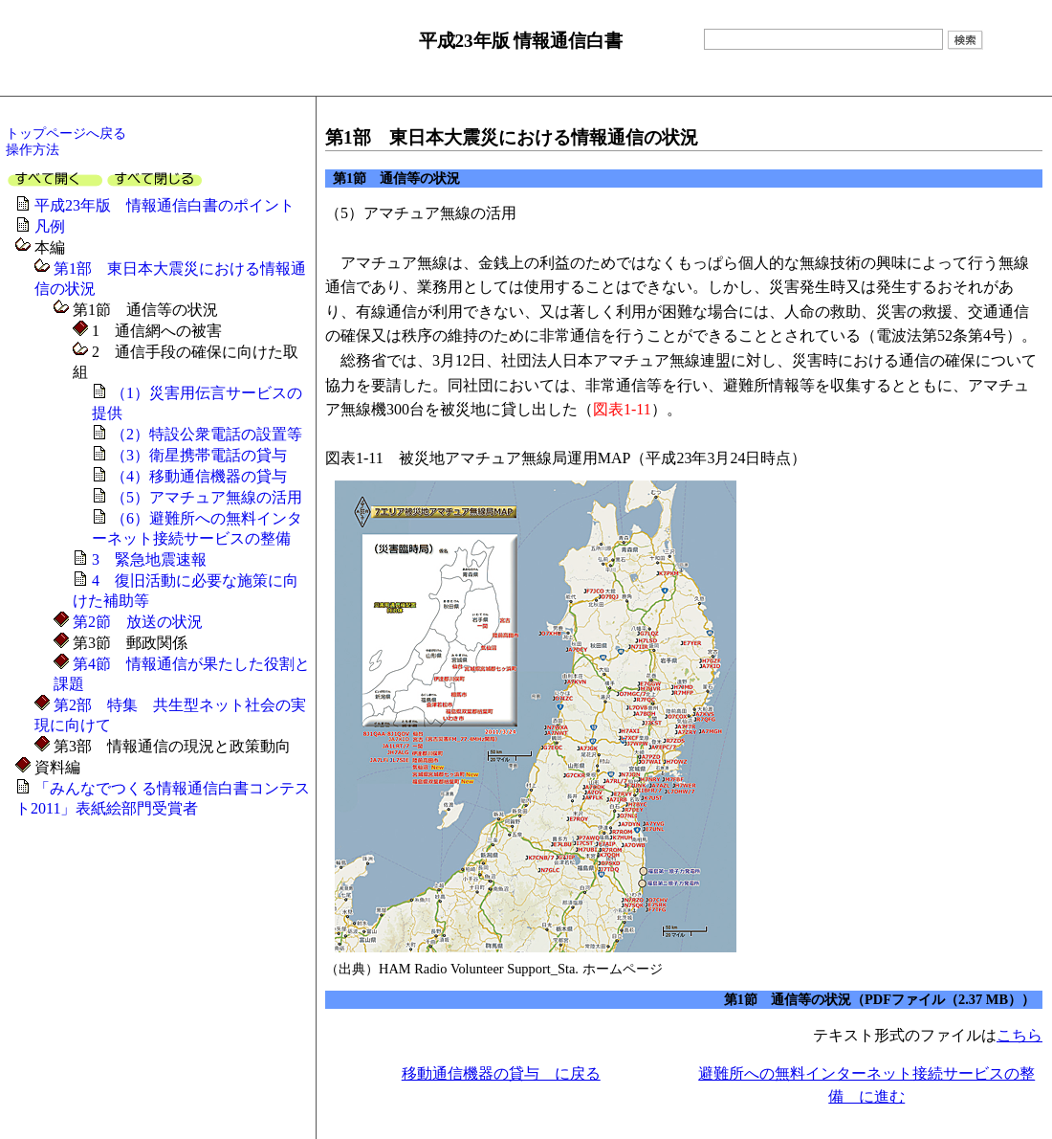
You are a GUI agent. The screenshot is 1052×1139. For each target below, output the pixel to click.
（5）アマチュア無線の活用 (206, 497)
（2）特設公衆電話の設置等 (206, 434)
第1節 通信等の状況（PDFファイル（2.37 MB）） (879, 999)
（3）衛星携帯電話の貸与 (199, 455)
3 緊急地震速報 (149, 559)
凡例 (49, 226)
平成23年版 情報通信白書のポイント (164, 205)
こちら (1019, 1035)
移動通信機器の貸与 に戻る (501, 1073)
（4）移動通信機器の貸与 (199, 476)
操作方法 (32, 149)
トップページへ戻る (66, 133)
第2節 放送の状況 (136, 622)
